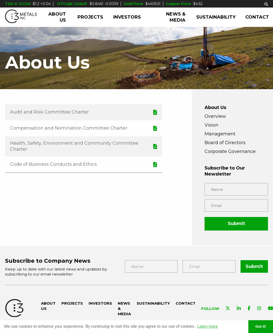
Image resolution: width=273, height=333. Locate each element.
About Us (57, 17)
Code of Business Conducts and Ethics (53, 164)
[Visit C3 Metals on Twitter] (227, 309)
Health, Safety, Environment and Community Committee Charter (74, 146)
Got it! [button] (260, 326)
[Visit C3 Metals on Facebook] (249, 309)
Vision (211, 125)
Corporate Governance (230, 151)
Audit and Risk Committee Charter (49, 112)
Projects (90, 17)
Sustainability (216, 17)
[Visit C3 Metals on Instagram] (259, 309)
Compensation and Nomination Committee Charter (68, 128)
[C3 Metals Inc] (21, 17)
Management (220, 134)
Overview (215, 116)
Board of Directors (225, 142)
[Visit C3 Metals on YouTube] (270, 309)
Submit (236, 223)
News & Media (175, 17)
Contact (257, 17)
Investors (127, 17)
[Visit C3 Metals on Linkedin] (239, 309)
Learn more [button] (207, 326)
